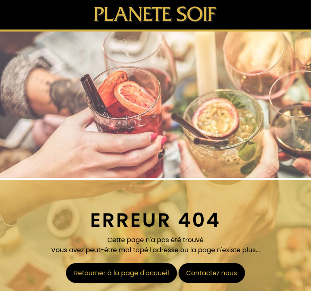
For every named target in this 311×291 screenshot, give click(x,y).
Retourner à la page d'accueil (121, 273)
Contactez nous (211, 273)
